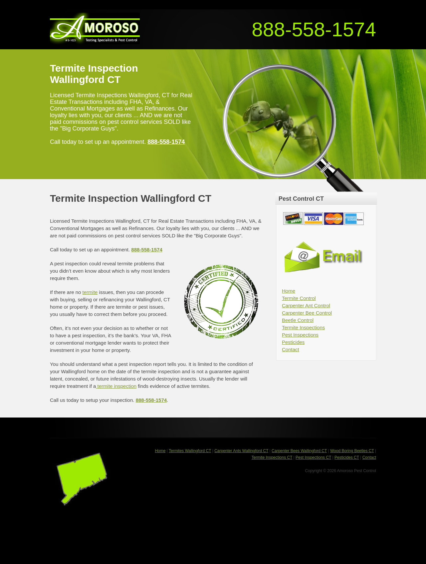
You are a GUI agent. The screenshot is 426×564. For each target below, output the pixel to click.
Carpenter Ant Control (306, 305)
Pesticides (293, 342)
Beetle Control (298, 320)
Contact (290, 349)
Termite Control (299, 298)
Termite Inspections (303, 327)
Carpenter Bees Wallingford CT (299, 450)
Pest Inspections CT (313, 457)
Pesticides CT (346, 457)
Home (288, 291)
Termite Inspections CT (272, 457)
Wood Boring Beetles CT (352, 450)
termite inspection (116, 386)
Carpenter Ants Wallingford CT (241, 450)
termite (90, 292)
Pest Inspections (300, 335)
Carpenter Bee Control (307, 313)
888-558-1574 (314, 29)
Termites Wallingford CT (190, 450)
